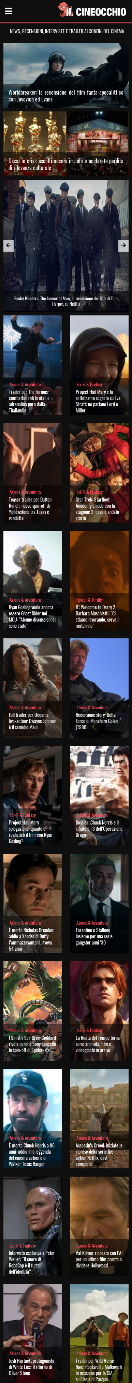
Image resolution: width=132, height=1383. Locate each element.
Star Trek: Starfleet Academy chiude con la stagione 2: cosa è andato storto (97, 508)
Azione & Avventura (25, 384)
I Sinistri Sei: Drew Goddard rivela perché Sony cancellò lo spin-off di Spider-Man (32, 1044)
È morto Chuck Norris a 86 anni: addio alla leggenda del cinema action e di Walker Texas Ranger (32, 1154)
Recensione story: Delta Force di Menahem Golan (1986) (97, 721)
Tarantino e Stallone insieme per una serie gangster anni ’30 (94, 936)
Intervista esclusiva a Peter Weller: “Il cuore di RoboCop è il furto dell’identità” (32, 1262)
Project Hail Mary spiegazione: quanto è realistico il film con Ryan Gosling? (30, 831)
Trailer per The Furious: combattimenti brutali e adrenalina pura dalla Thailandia (29, 401)
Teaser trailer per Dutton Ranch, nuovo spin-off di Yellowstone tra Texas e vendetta (30, 508)
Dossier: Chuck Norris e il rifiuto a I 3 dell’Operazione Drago (99, 828)
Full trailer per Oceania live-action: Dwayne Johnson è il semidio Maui (32, 721)
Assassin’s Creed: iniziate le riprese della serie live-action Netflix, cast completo (99, 1154)
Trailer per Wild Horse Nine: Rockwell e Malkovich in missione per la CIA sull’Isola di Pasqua (99, 1370)
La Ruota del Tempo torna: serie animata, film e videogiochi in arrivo (98, 1044)
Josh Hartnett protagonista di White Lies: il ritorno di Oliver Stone (31, 1366)
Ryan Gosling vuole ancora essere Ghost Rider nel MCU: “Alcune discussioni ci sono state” (32, 616)
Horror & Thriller (89, 600)
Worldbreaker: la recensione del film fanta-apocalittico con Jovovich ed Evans (66, 95)
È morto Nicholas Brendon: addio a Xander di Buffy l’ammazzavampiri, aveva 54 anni (31, 939)
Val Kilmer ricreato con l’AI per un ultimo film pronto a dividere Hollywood (99, 1259)
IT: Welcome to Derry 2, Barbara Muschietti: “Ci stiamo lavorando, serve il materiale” (97, 616)
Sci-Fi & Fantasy (89, 384)
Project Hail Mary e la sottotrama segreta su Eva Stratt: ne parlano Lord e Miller (98, 401)
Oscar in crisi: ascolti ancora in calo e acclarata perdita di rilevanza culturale (66, 164)
